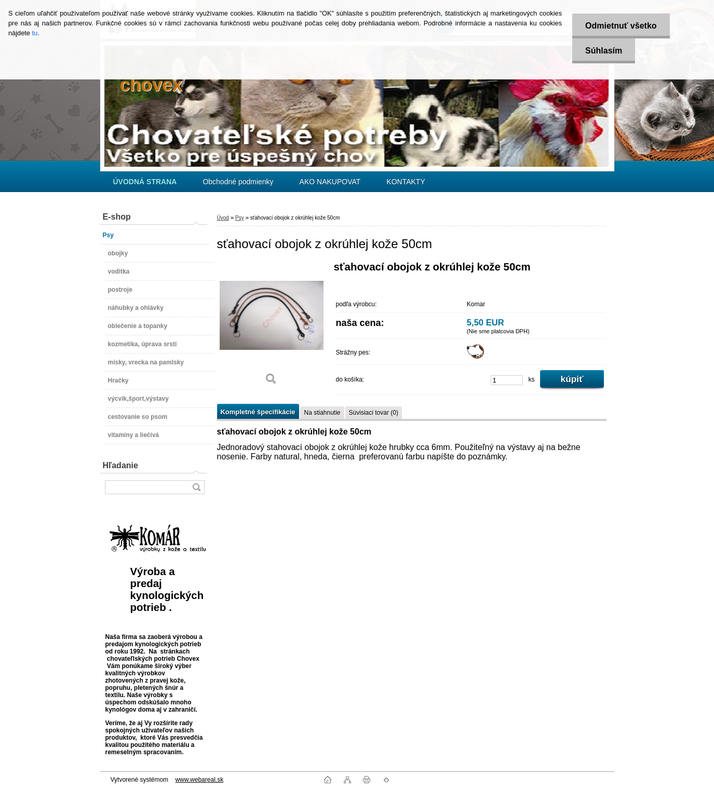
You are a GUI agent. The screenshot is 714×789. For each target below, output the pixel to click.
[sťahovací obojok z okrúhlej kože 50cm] (272, 327)
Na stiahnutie (322, 412)
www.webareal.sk (199, 779)
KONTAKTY (405, 182)
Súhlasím (603, 50)
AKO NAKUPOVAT (330, 182)
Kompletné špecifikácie (258, 412)
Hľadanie (120, 465)
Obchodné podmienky (238, 182)
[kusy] (507, 380)
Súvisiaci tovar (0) (373, 412)
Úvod (223, 218)
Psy (239, 218)
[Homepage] (145, 181)
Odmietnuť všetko (620, 25)
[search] (196, 487)
